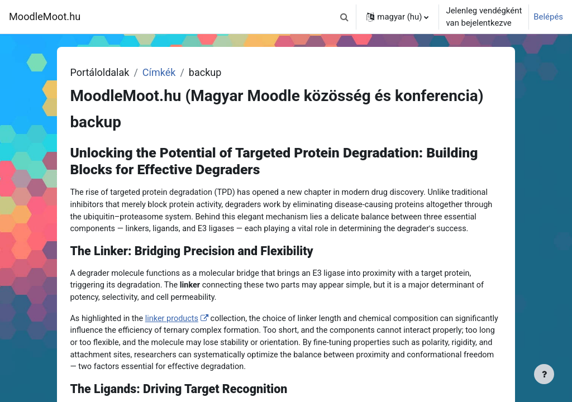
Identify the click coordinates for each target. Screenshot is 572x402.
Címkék (180, 72)
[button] (344, 17)
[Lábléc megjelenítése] (544, 374)
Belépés (548, 17)
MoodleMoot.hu (44, 16)
